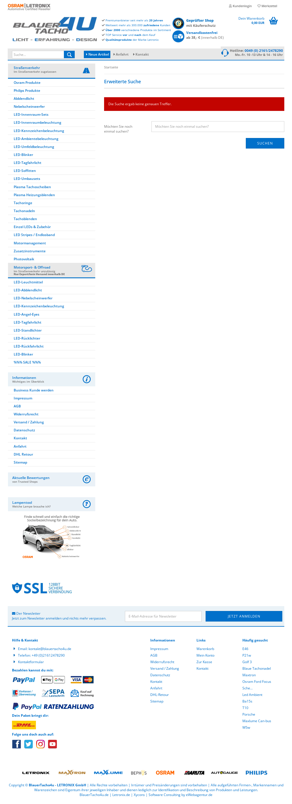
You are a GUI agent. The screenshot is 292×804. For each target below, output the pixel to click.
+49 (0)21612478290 (48, 657)
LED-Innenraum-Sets (31, 116)
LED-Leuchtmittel (28, 283)
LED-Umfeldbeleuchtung (34, 148)
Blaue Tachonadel (256, 670)
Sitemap (20, 464)
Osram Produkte (27, 84)
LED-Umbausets (27, 180)
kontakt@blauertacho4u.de (50, 650)
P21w (246, 657)
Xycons (139, 796)
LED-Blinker (23, 156)
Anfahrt (122, 54)
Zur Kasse (204, 663)
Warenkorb (205, 650)
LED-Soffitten (25, 172)
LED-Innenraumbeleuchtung (37, 124)
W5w (246, 729)
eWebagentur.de (199, 796)
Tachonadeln (24, 212)
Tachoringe (23, 204)
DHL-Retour (159, 696)
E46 (245, 650)
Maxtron (249, 676)
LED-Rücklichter (27, 340)
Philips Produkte (27, 92)
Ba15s (247, 703)
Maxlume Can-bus (256, 722)
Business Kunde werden (34, 391)
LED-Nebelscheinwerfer (33, 300)
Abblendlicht (24, 100)
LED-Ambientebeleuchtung (36, 140)
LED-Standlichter (28, 332)
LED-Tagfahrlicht (27, 164)
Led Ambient (252, 696)
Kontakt (142, 54)
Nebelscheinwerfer (29, 108)
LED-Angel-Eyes (26, 316)
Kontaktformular (31, 663)
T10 (245, 709)
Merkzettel (267, 6)
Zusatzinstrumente (30, 252)
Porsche (248, 716)
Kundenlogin (240, 6)
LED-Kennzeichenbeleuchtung (39, 132)
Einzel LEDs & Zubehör (32, 228)
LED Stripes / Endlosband (34, 236)
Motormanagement (30, 244)
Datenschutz (24, 431)
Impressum (23, 399)
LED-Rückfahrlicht (29, 348)
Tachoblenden (25, 220)
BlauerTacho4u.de (94, 796)
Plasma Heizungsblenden (34, 196)
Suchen (265, 145)
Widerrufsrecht (26, 415)
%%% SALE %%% (27, 364)
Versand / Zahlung (29, 423)
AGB (17, 407)
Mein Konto (205, 657)
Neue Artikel (97, 54)
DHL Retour (23, 456)
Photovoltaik (24, 260)
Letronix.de (121, 796)
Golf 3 (247, 663)
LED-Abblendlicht (28, 291)
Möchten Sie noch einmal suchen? (118, 130)
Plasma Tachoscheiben (32, 188)
